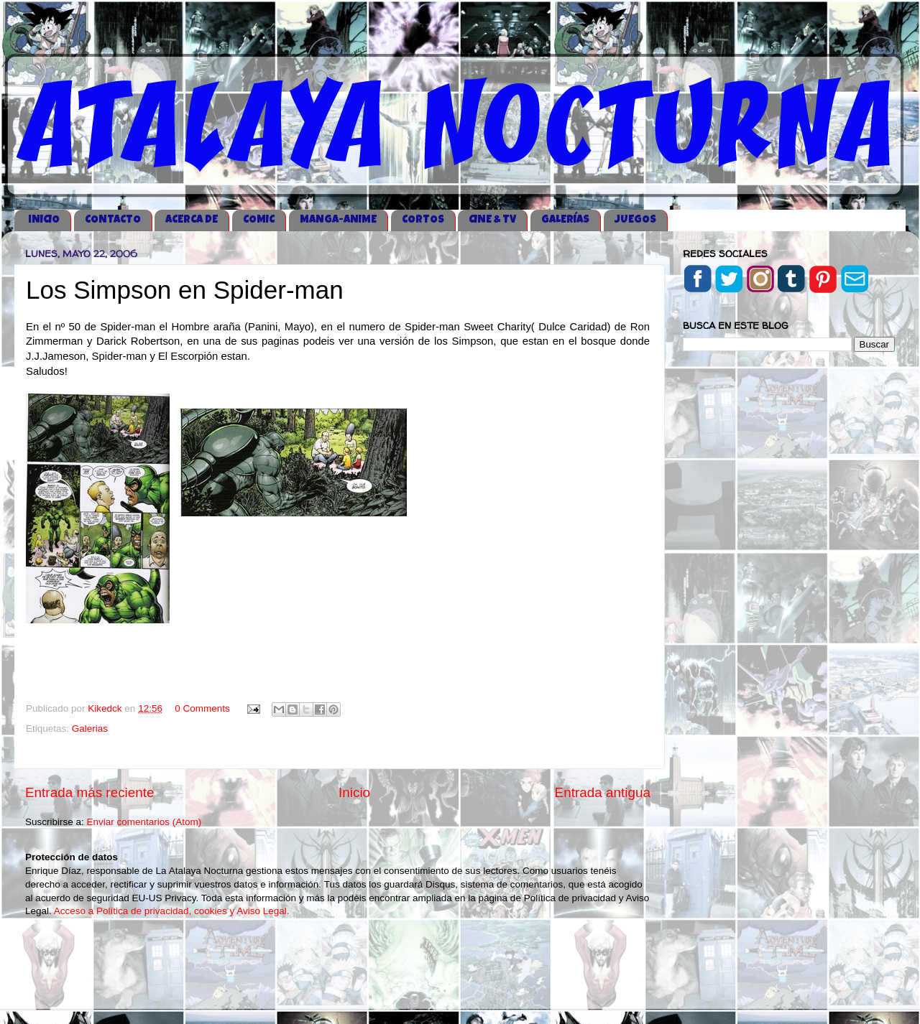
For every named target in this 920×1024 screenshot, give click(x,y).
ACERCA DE (191, 220)
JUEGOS (635, 220)
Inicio (354, 792)
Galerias (90, 728)
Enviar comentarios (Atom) (144, 821)
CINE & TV (492, 220)
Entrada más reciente (90, 792)
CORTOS (423, 220)
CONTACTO (113, 220)
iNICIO (44, 220)
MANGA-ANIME (338, 220)
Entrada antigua (602, 792)
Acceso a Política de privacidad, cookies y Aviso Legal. (172, 911)
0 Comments (202, 708)
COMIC (259, 220)
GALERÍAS (565, 220)
